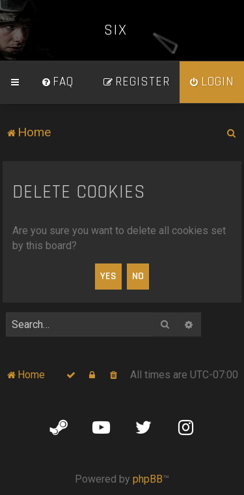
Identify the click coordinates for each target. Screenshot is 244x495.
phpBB (148, 479)
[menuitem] (57, 82)
